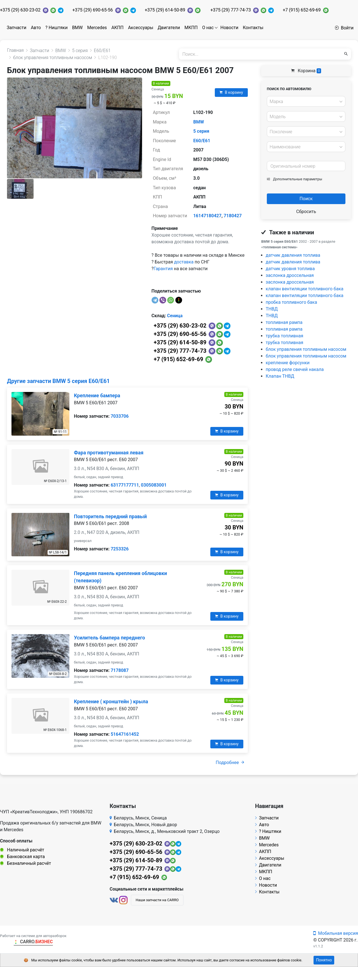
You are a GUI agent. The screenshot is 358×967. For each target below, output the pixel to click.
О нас (208, 27)
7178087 (120, 670)
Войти (344, 28)
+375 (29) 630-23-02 (20, 10)
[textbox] (304, 102)
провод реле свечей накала (295, 369)
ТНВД (272, 309)
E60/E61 (201, 140)
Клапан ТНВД (280, 376)
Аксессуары (140, 27)
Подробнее (230, 762)
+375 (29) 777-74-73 (230, 10)
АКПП (117, 27)
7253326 (120, 549)
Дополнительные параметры (294, 179)
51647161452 (125, 734)
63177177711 (125, 485)
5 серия (201, 131)
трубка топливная (284, 335)
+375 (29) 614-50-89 (165, 10)
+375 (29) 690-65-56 (92, 10)
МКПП (191, 27)
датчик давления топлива (293, 255)
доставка (184, 262)
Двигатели (169, 27)
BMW (77, 27)
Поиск (306, 198)
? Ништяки (56, 27)
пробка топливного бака (291, 302)
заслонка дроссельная (290, 275)
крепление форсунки (288, 362)
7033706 (120, 416)
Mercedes (97, 27)
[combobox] (306, 101)
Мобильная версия (335, 933)
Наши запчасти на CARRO (157, 900)
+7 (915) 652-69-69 (302, 10)
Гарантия (163, 268)
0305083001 (154, 485)
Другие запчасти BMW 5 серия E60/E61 (58, 381)
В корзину (231, 92)
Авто (36, 27)
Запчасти (16, 27)
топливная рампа (284, 322)
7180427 (233, 215)
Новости (229, 27)
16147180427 (207, 215)
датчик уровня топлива (290, 268)
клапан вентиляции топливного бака (304, 288)
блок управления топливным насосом (306, 349)
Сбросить (306, 211)
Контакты (253, 27)
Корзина (306, 70)
